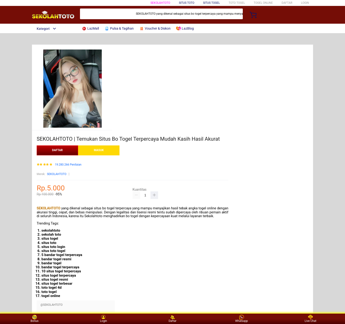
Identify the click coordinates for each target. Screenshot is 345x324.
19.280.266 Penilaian (68, 164)
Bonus (35, 319)
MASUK (99, 150)
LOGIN (305, 2)
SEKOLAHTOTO (160, 2)
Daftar (172, 319)
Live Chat (310, 319)
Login (103, 319)
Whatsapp (241, 319)
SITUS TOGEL (211, 2)
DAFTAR (287, 2)
